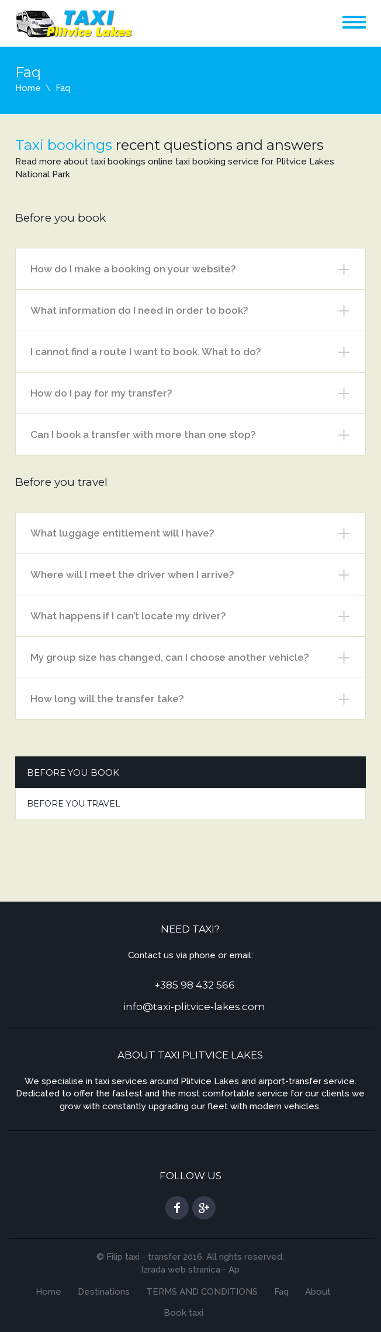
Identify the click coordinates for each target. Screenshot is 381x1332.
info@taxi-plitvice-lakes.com (194, 1006)
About (318, 1292)
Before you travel (73, 803)
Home (28, 88)
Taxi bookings (63, 144)
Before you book (73, 772)
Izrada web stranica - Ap (190, 1269)
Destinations (104, 1292)
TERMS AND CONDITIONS (202, 1292)
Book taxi (183, 1313)
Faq (281, 1292)
